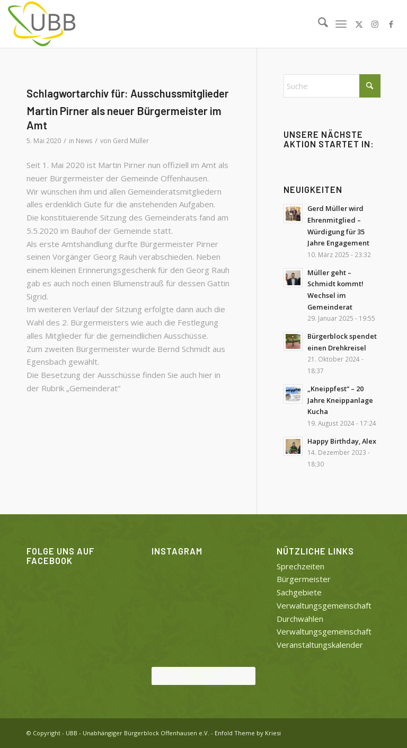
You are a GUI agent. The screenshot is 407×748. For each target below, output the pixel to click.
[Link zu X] (359, 24)
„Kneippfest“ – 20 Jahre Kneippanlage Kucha (340, 400)
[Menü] (341, 24)
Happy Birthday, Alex (341, 441)
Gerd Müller (131, 140)
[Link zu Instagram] (375, 24)
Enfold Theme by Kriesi (248, 733)
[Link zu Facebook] (391, 24)
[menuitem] (317, 24)
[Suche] (317, 24)
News (84, 140)
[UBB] (42, 24)
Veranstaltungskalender (320, 644)
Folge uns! (203, 675)
